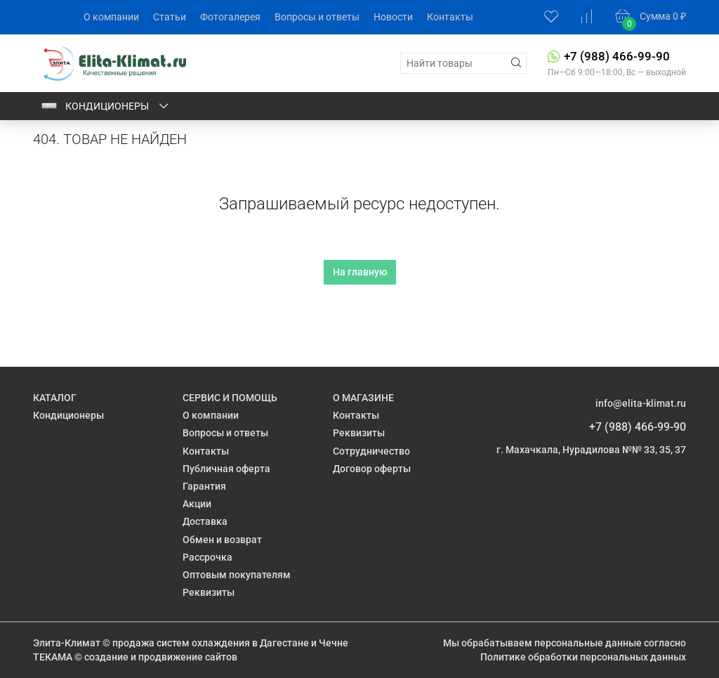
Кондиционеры (105, 106)
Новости (393, 16)
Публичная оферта (226, 468)
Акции (197, 503)
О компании (111, 16)
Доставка (205, 521)
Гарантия (204, 486)
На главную (360, 272)
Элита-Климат (66, 642)
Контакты (450, 16)
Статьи (169, 16)
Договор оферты (372, 468)
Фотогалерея (230, 16)
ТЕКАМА (52, 657)
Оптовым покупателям (237, 574)
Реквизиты (209, 592)
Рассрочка (207, 557)
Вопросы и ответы (317, 16)
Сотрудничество (371, 451)
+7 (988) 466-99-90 (617, 56)
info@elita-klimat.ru (640, 403)
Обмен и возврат (222, 539)
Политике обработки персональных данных (583, 657)
